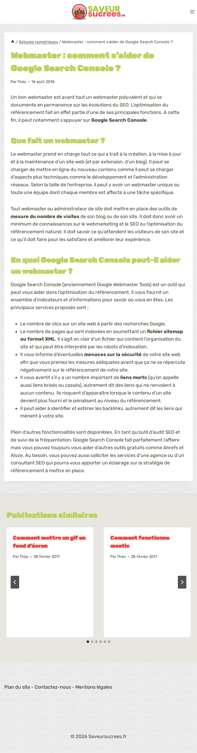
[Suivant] (182, 582)
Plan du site (17, 687)
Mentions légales (93, 687)
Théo (21, 82)
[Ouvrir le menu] (192, 12)
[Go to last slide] (15, 582)
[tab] (88, 641)
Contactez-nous (53, 687)
